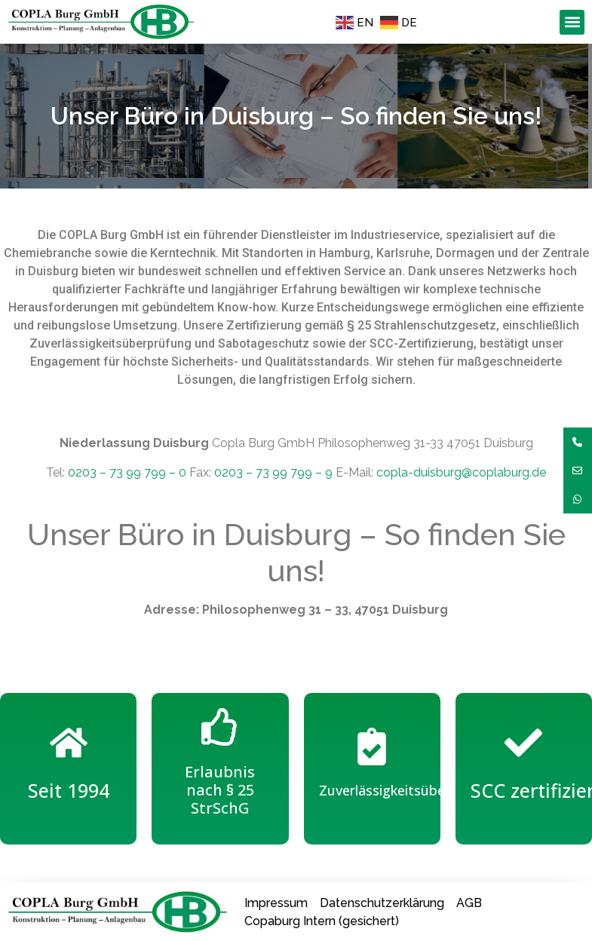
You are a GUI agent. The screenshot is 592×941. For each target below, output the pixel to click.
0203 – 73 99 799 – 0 (127, 472)
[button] (572, 22)
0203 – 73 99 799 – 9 (273, 472)
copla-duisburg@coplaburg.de (461, 472)
